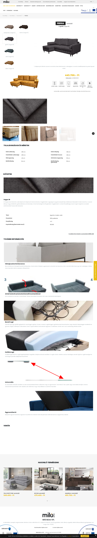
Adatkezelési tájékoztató (41, 527)
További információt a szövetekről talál (81, 234)
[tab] (9, 26)
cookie (69, 536)
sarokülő (64, 24)
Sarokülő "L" (20, 15)
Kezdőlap (5, 15)
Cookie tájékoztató (58, 527)
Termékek (12, 15)
